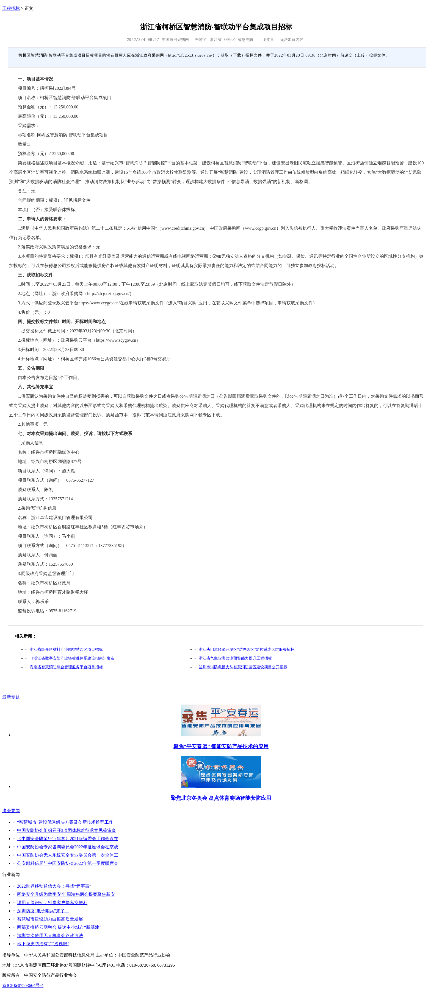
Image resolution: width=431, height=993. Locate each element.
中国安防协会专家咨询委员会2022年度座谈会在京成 (67, 847)
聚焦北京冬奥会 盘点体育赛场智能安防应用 (221, 798)
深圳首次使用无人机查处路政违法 (50, 935)
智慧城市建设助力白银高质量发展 (50, 919)
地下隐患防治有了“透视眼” (43, 943)
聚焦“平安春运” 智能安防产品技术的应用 (221, 746)
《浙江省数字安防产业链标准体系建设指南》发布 (72, 658)
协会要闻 (11, 810)
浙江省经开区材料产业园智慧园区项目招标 (66, 649)
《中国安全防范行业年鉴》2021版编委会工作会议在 (67, 838)
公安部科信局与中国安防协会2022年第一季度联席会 (67, 863)
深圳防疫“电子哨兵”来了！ (43, 910)
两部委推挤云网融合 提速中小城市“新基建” (59, 927)
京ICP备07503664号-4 (22, 985)
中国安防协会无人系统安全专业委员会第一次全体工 (67, 855)
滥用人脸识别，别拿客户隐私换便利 (52, 902)
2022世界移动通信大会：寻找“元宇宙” (54, 886)
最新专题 (11, 697)
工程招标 (11, 8)
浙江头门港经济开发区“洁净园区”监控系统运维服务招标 (246, 649)
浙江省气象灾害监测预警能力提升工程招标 (235, 658)
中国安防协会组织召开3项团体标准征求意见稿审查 (66, 830)
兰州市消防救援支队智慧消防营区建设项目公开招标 (243, 667)
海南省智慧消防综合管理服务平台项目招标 (66, 667)
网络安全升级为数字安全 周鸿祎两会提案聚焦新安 (66, 894)
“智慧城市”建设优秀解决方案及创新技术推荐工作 (65, 822)
